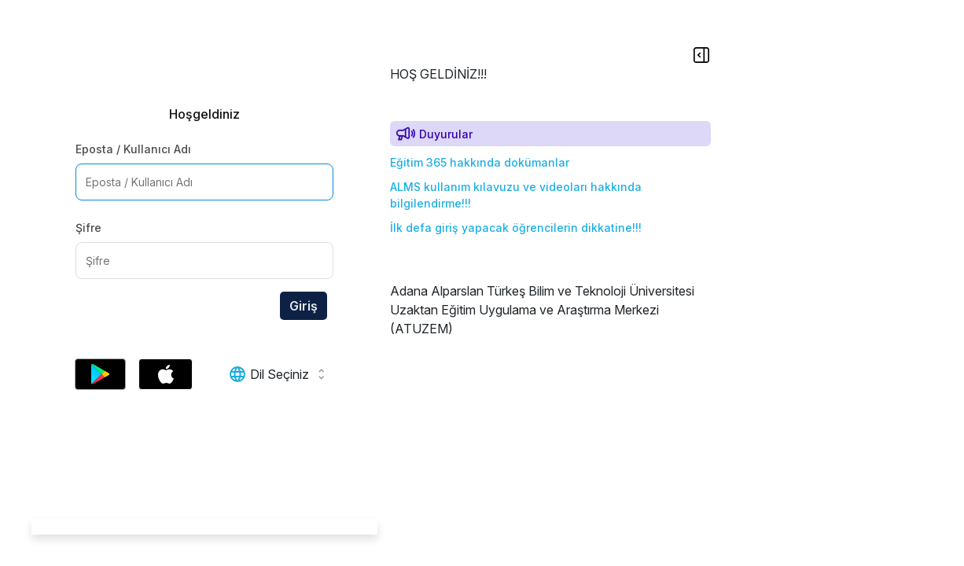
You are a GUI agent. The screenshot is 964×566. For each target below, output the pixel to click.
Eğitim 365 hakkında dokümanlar (479, 162)
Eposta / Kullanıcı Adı (133, 149)
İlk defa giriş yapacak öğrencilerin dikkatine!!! (516, 227)
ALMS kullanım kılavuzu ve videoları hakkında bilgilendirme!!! (516, 195)
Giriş (303, 306)
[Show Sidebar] (697, 54)
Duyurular (446, 134)
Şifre (88, 227)
